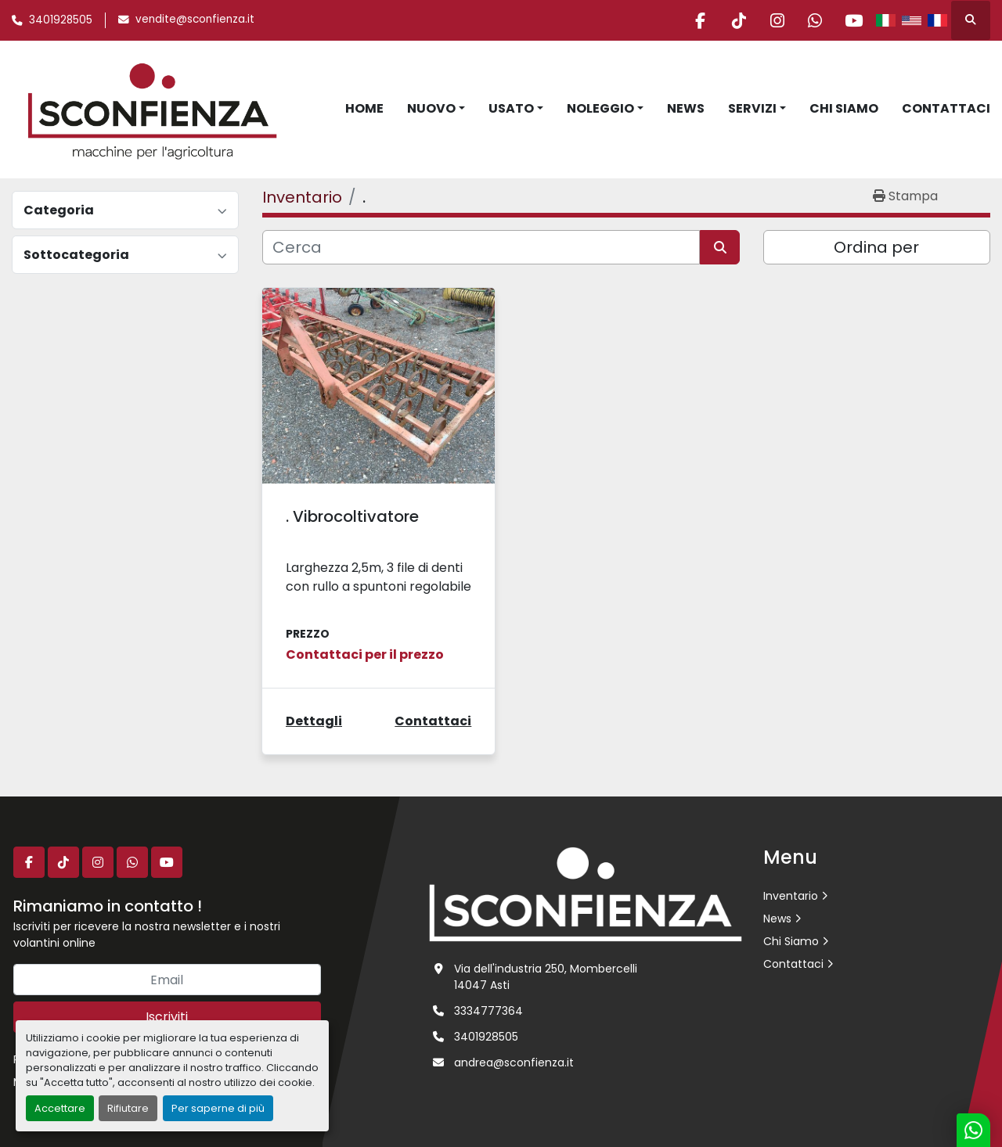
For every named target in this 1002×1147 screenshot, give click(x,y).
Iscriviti (167, 1017)
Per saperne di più (218, 1108)
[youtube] (852, 20)
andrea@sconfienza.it (514, 1062)
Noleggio (600, 108)
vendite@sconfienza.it (194, 19)
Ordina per (876, 247)
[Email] (167, 979)
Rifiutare (128, 1108)
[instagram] (772, 20)
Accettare (59, 1108)
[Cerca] (481, 247)
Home (364, 108)
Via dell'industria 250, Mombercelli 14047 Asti (545, 977)
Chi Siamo (843, 108)
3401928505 (60, 20)
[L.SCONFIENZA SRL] (585, 893)
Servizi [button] (752, 108)
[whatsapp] (812, 20)
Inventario (790, 896)
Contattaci (946, 108)
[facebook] (692, 20)
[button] (436, 108)
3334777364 (488, 1011)
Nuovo (431, 108)
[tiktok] (732, 20)
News (686, 108)
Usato (511, 108)
